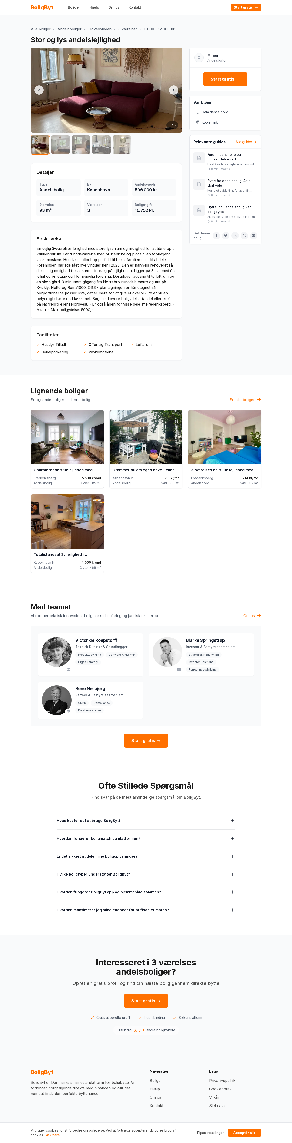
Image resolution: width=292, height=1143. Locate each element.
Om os (113, 7)
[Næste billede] (173, 90)
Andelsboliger (69, 29)
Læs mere (52, 1135)
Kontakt (135, 7)
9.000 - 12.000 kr (159, 29)
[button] (106, 90)
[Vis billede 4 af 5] (101, 144)
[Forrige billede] (39, 90)
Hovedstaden (100, 29)
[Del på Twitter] (225, 235)
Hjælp (94, 7)
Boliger (74, 7)
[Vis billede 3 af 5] (81, 144)
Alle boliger (41, 29)
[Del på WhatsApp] (244, 235)
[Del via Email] (253, 235)
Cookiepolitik (220, 1089)
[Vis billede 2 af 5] (60, 144)
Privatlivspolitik (222, 1080)
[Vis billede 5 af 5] (122, 144)
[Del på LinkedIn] (235, 235)
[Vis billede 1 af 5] (40, 144)
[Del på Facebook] (216, 235)
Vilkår (214, 1097)
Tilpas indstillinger (210, 1133)
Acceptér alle (244, 1133)
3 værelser (127, 29)
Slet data (217, 1105)
